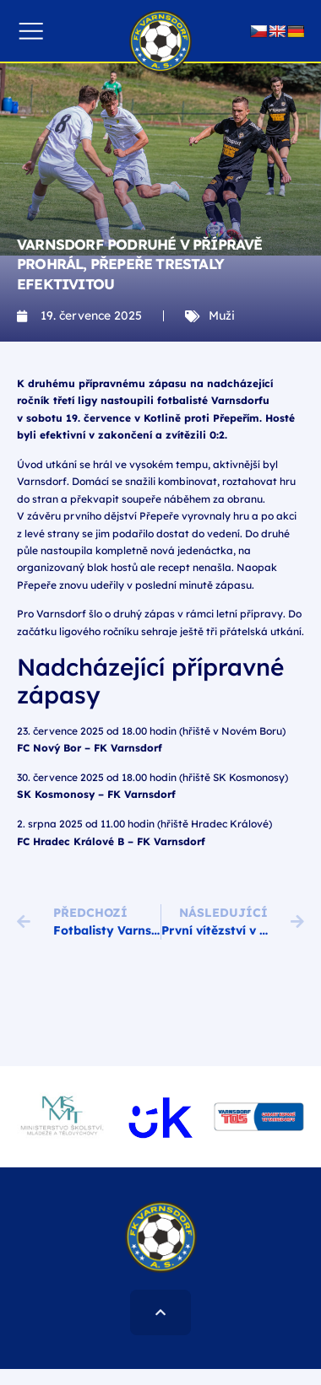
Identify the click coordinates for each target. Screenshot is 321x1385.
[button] (31, 31)
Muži (222, 315)
